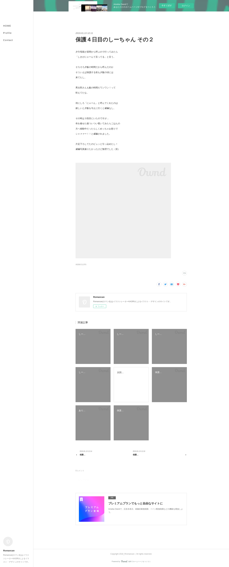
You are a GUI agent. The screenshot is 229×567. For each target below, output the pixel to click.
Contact (8, 40)
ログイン (186, 5)
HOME (7, 26)
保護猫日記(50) (81, 264)
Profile (7, 33)
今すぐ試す (167, 5)
